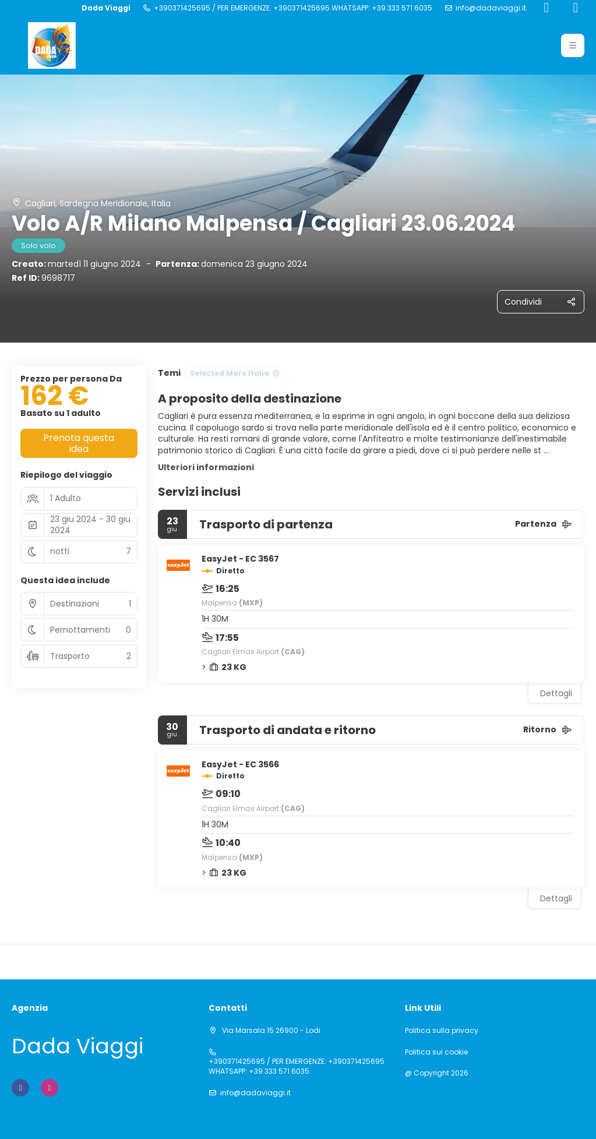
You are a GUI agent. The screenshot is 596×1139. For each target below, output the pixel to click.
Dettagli (556, 693)
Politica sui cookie (436, 1052)
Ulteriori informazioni (206, 467)
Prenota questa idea (78, 443)
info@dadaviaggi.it (491, 8)
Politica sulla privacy (441, 1030)
